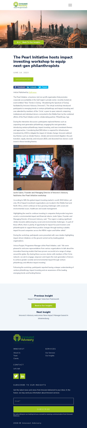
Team (15, 356)
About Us (16, 353)
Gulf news (32, 92)
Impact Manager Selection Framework (43, 297)
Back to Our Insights (43, 305)
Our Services (50, 353)
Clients (16, 358)
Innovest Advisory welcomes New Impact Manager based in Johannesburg (43, 315)
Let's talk (16, 369)
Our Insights (49, 356)
